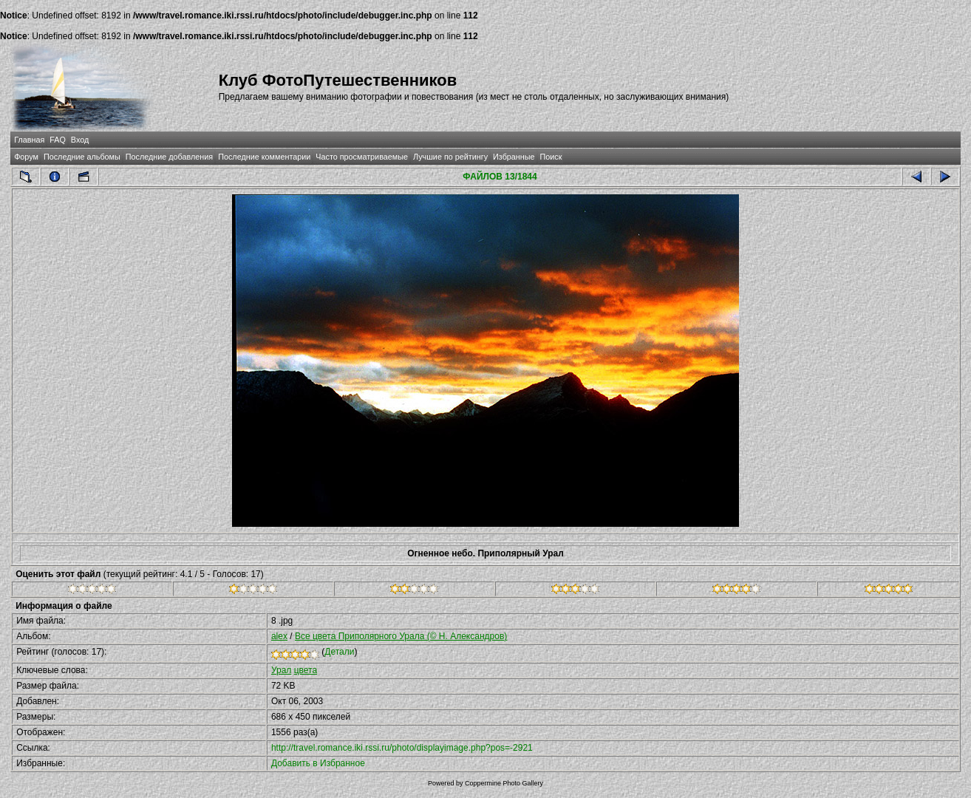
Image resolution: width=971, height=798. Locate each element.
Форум (26, 156)
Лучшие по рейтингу (450, 156)
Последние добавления (169, 156)
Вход (80, 139)
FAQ (58, 139)
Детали (339, 652)
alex (279, 636)
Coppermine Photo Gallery (504, 783)
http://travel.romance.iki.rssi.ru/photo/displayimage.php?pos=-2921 (402, 748)
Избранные (513, 156)
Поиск (551, 156)
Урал (281, 670)
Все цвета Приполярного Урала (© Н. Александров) (401, 636)
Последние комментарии (264, 156)
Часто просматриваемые (362, 156)
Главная (29, 139)
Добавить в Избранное (318, 763)
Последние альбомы (82, 156)
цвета (305, 670)
